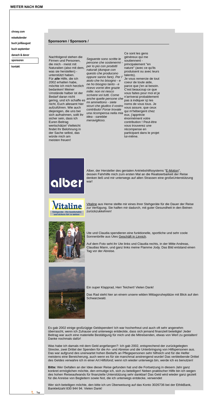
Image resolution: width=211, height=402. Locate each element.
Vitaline (92, 204)
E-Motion (172, 170)
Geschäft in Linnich (132, 236)
